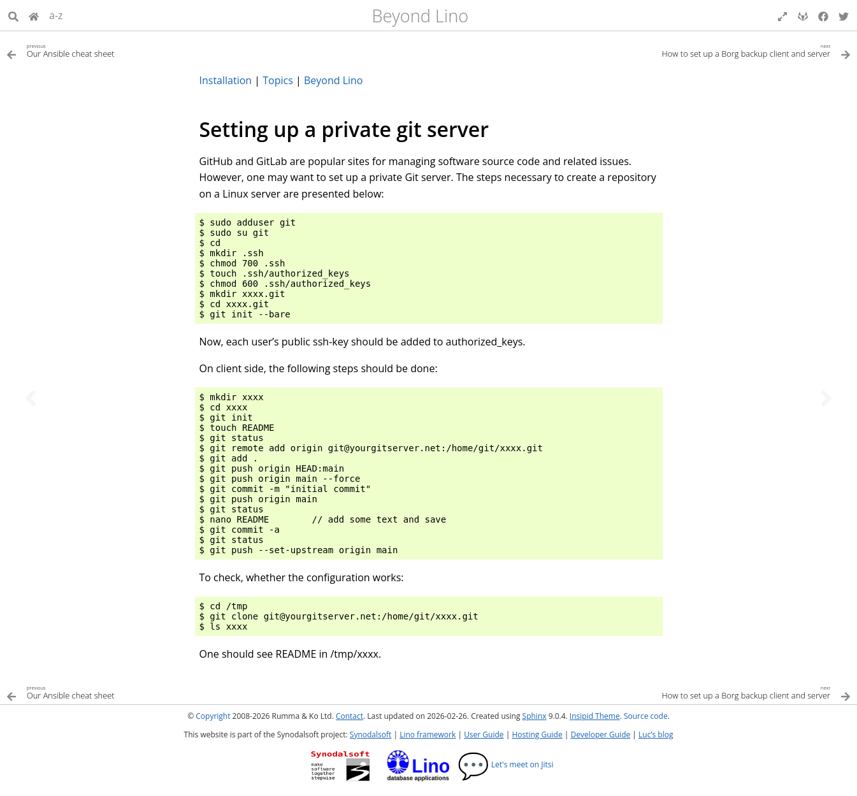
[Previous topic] (30, 398)
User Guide (483, 734)
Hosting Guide (537, 734)
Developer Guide (600, 734)
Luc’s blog (655, 734)
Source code (646, 716)
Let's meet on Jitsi (505, 764)
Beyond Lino (419, 15)
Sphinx (534, 716)
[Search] (13, 15)
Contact (349, 716)
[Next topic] (826, 398)
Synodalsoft (370, 734)
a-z (56, 15)
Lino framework (428, 734)
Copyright (213, 716)
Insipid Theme (595, 716)
